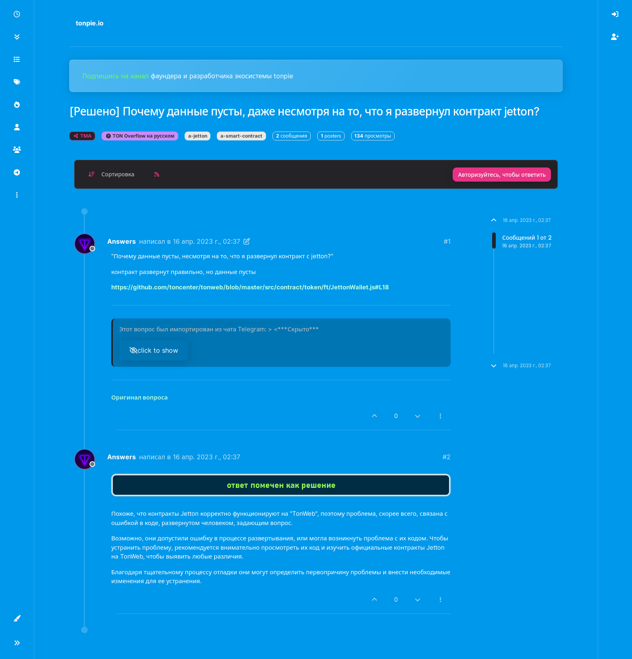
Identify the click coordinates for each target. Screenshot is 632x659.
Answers (121, 241)
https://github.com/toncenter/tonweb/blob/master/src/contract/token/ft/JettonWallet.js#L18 (250, 287)
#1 (447, 241)
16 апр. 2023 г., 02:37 (206, 241)
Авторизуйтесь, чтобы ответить (502, 174)
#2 (447, 457)
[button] (16, 195)
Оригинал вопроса (139, 397)
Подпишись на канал (116, 76)
